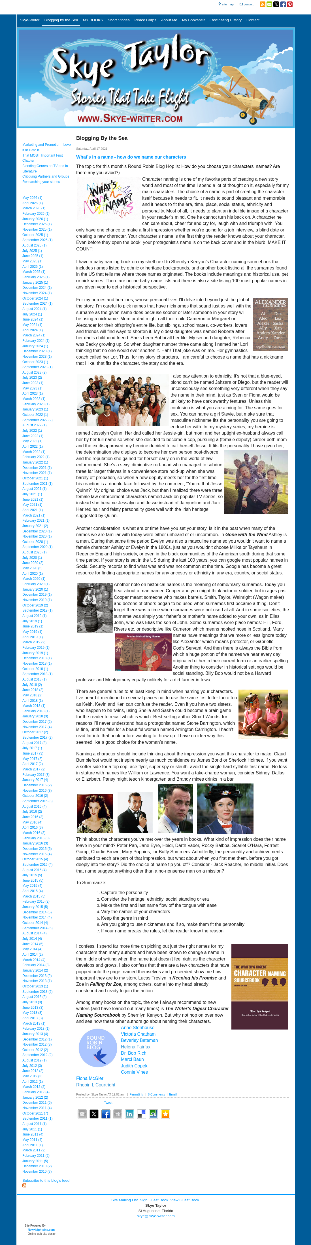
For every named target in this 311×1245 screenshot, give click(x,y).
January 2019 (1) (35, 653)
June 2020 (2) (32, 563)
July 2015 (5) (32, 875)
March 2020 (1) (33, 579)
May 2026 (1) (32, 198)
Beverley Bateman (139, 1040)
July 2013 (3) (32, 1002)
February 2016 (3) (36, 838)
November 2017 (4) (37, 727)
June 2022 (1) (32, 436)
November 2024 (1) (37, 293)
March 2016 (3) (33, 833)
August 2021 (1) (34, 489)
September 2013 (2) (37, 992)
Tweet (108, 1102)
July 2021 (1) (32, 494)
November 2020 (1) (37, 536)
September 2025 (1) (37, 240)
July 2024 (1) (32, 314)
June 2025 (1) (32, 256)
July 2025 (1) (32, 251)
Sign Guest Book (154, 1200)
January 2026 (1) (35, 219)
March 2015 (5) (33, 896)
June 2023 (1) (32, 383)
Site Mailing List (124, 1200)
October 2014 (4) (35, 923)
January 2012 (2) (35, 1097)
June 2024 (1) (32, 319)
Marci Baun (132, 1059)
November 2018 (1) (37, 663)
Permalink (136, 1094)
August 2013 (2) (34, 997)
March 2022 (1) (33, 452)
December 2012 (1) (37, 1039)
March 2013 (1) (33, 1023)
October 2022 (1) (35, 415)
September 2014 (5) (37, 928)
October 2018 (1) (35, 669)
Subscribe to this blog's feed (45, 1180)
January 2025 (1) (35, 283)
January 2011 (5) (35, 1161)
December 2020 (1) (37, 531)
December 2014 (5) (37, 912)
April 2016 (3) (32, 827)
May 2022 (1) (32, 441)
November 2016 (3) (37, 791)
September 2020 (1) (37, 547)
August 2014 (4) (34, 933)
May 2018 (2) (32, 695)
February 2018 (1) (36, 711)
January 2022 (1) (35, 462)
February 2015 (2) (36, 901)
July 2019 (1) (32, 621)
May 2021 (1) (32, 505)
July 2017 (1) (32, 748)
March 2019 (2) (33, 642)
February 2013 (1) (36, 1029)
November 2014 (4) (37, 917)
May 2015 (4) (32, 886)
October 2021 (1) (35, 478)
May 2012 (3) (32, 1076)
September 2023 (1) (37, 367)
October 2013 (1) (35, 986)
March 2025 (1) (33, 272)
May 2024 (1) (32, 325)
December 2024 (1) (37, 288)
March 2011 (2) (33, 1150)
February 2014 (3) (36, 965)
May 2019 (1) (32, 632)
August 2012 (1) (34, 1060)
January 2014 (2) (35, 970)
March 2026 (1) (33, 208)
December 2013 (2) (37, 976)
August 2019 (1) (34, 616)
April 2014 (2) (32, 955)
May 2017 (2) (32, 759)
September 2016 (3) (37, 801)
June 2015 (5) (32, 880)
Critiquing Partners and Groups (45, 176)
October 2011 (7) (35, 1113)
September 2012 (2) (37, 1055)
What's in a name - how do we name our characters (131, 157)
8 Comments (156, 1094)
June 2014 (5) (32, 944)
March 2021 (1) (33, 515)
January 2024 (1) (35, 346)
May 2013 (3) (32, 1013)
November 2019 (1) (37, 600)
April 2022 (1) (32, 446)
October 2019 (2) (35, 605)
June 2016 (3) (32, 817)
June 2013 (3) (32, 1008)
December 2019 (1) (37, 595)
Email (173, 1094)
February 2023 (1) (36, 404)
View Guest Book (184, 1200)
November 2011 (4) (37, 1108)
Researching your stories (41, 182)
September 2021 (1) (37, 484)
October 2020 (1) (35, 542)
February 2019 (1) (36, 648)
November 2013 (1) (37, 981)
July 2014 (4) (32, 939)
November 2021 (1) (37, 473)
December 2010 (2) (37, 1166)
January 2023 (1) (35, 409)
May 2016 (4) (32, 822)
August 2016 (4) (34, 806)
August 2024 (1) (34, 309)
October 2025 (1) (35, 235)
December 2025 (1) (37, 224)
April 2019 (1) (32, 637)
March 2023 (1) (33, 399)
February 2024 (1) (36, 341)
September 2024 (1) (37, 304)
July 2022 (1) (32, 431)
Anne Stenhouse (137, 1027)
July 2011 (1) (32, 1129)
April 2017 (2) (32, 764)
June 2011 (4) (32, 1134)
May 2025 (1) (32, 261)
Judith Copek (134, 1065)
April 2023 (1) (32, 393)
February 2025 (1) (36, 277)
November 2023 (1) (37, 357)
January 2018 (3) (35, 716)
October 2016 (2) (35, 796)
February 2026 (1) (36, 214)
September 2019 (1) (37, 610)
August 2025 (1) (34, 245)
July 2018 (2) (32, 685)
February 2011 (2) (36, 1156)
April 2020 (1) (32, 574)
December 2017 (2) (37, 722)
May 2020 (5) (32, 568)
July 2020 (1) (32, 558)
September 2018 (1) (37, 674)
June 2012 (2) (32, 1071)
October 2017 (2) (35, 732)
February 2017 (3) (36, 775)
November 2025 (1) (37, 229)
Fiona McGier (89, 1078)
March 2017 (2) (33, 769)
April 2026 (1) (32, 203)
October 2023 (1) (35, 362)
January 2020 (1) (35, 589)
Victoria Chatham (138, 1034)
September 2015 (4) (37, 865)
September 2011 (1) (37, 1118)
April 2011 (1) (32, 1145)
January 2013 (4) (35, 1034)
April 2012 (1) (32, 1082)
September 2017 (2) (37, 738)
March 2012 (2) (33, 1087)
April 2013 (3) (32, 1018)
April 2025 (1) (32, 267)
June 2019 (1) (32, 626)
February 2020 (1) (36, 584)
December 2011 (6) (37, 1103)
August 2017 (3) (34, 743)
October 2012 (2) (35, 1050)
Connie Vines (134, 1072)
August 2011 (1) (34, 1124)
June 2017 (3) (32, 753)
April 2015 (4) (32, 891)
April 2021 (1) (32, 510)
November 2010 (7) (37, 1172)
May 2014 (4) (32, 949)
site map (227, 4)
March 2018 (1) (33, 706)
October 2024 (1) (35, 298)
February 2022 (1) (36, 457)
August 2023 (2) (34, 372)
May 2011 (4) (32, 1140)
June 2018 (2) (32, 690)
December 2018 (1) (37, 658)
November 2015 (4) (37, 854)
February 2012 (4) (36, 1092)
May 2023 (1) (32, 388)
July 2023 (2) (32, 378)
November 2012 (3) (37, 1044)
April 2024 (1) (32, 330)
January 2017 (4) (35, 780)
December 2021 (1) (37, 468)
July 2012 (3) (32, 1066)
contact (249, 4)
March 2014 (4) (33, 960)
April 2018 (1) (32, 701)
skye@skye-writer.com (156, 1216)
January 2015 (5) (35, 907)
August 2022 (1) (34, 425)
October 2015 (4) (35, 859)
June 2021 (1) (32, 500)
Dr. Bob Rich (133, 1053)
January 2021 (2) (35, 526)
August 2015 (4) (34, 870)
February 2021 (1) (36, 521)
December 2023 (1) (37, 351)
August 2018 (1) (34, 679)
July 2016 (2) (32, 812)
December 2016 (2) (37, 785)
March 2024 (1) (33, 335)
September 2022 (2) (37, 420)
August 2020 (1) (34, 552)
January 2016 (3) (35, 843)
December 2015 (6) (37, 849)
